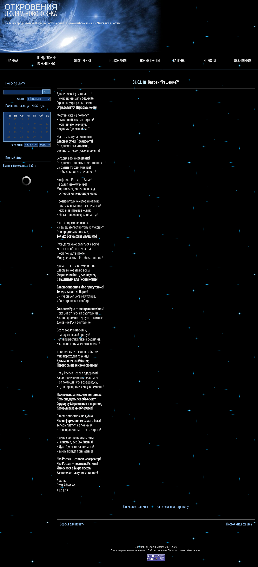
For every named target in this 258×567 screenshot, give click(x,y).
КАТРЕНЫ (179, 61)
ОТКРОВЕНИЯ (82, 61)
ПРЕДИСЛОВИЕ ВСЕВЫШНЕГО (46, 61)
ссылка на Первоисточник (170, 550)
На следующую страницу (173, 507)
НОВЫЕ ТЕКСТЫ (150, 61)
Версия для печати (72, 524)
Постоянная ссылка (239, 524)
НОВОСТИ (210, 61)
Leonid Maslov (156, 547)
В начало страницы (135, 507)
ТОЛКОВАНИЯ (118, 61)
